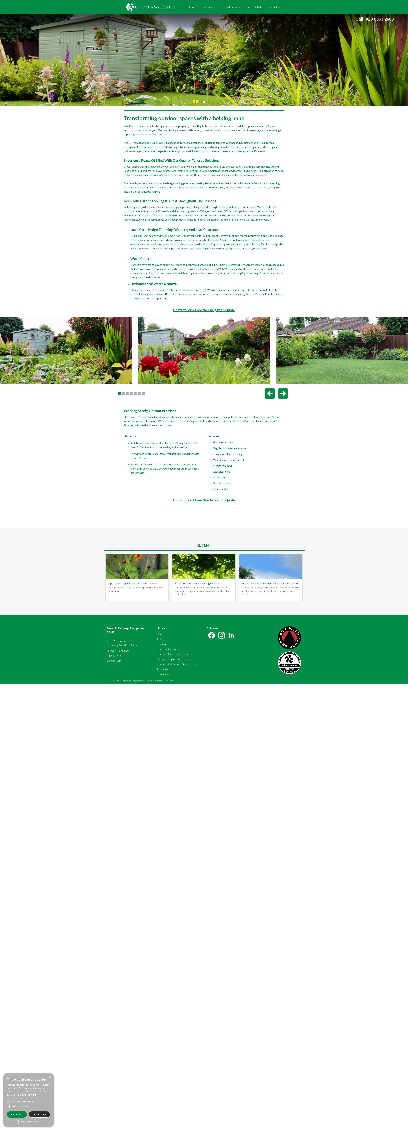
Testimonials (232, 7)
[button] (210, 7)
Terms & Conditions (118, 651)
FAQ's (258, 7)
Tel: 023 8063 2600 (118, 641)
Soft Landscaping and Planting (174, 659)
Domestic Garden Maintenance (175, 654)
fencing (220, 244)
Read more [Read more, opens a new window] (30, 1094)
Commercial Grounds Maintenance (177, 664)
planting (255, 244)
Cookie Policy (114, 661)
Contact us (273, 7)
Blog (247, 7)
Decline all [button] (39, 1114)
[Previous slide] (269, 393)
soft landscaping (235, 244)
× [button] (50, 1077)
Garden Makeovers (168, 649)
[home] (150, 7)
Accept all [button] (17, 1114)
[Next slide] (283, 393)
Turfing (161, 639)
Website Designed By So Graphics (160, 681)
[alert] (28, 1100)
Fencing (161, 644)
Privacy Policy (114, 656)
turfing (211, 244)
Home (191, 7)
